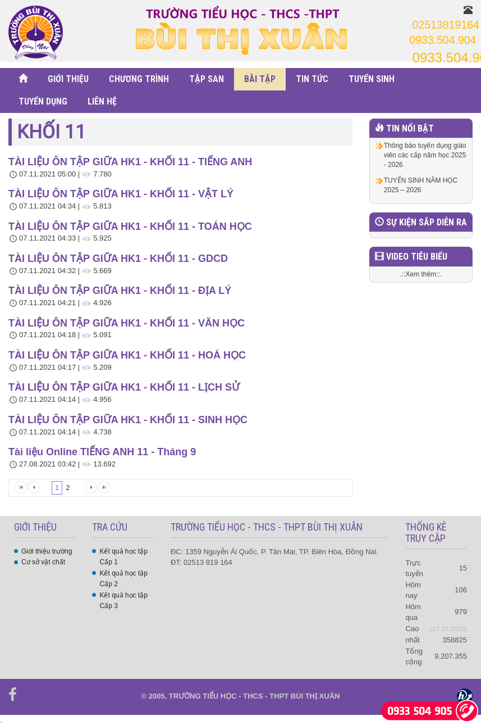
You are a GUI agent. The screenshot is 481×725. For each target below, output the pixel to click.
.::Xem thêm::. (421, 274)
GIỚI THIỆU (68, 79)
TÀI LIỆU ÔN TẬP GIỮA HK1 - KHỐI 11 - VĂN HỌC (126, 323)
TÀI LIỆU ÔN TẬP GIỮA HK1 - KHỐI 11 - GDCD (118, 258)
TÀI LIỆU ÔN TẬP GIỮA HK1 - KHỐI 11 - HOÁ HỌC (127, 355)
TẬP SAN (206, 79)
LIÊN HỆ (102, 101)
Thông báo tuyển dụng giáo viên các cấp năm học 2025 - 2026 (425, 155)
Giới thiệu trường (46, 551)
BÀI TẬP (260, 79)
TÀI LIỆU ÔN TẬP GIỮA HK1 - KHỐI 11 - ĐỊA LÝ (119, 290)
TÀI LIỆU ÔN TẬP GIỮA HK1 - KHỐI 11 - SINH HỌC (128, 419)
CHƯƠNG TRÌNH (139, 79)
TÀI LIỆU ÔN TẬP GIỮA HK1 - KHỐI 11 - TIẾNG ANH (130, 161)
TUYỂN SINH (372, 79)
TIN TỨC (312, 79)
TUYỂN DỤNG (43, 101)
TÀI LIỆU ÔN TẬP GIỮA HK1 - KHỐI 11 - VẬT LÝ (120, 194)
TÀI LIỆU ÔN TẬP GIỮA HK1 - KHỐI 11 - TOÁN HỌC (130, 226)
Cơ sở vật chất (43, 562)
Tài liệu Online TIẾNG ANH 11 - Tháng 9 (102, 451)
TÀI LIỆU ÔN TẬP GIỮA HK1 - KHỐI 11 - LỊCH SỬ (124, 387)
